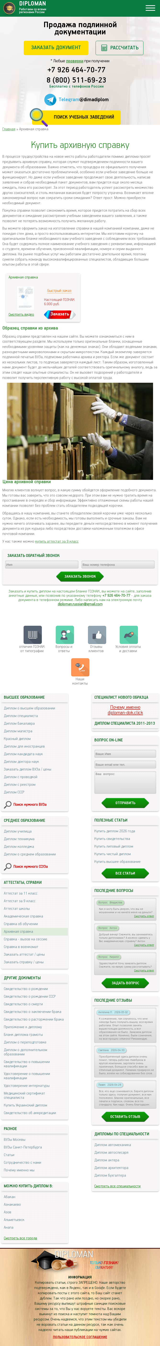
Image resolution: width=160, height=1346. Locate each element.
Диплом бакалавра (19, 723)
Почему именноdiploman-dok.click (125, 710)
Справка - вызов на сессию (25, 939)
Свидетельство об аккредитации (30, 1113)
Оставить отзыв (125, 1121)
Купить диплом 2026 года (114, 835)
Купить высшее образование (117, 866)
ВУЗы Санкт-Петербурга (23, 1147)
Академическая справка (23, 916)
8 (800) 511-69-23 (76, 81)
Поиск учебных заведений (84, 117)
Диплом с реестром (19, 784)
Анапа (8, 1227)
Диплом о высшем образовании (29, 708)
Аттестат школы (17, 908)
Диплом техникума (19, 839)
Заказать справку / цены (24, 962)
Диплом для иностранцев (24, 746)
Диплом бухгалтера (110, 1180)
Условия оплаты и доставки (128, 648)
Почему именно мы (19, 1170)
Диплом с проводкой (20, 777)
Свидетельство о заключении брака (32, 1012)
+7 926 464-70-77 (76, 70)
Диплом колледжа (19, 846)
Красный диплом (17, 739)
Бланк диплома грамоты (23, 1034)
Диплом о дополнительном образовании (25, 1052)
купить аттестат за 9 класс (57, 541)
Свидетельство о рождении (26, 989)
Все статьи (125, 877)
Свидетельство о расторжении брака (34, 1019)
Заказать (60, 314)
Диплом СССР (14, 792)
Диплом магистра (18, 731)
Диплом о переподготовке (25, 1042)
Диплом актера (106, 1164)
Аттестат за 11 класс (20, 893)
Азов (7, 1212)
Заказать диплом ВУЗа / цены (27, 769)
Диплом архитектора (111, 1172)
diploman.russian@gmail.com (80, 604)
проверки (74, 61)
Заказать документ (56, 48)
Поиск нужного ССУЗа (30, 866)
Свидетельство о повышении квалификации (27, 1064)
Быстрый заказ (59, 290)
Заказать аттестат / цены (24, 954)
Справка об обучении (21, 924)
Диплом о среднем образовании (30, 854)
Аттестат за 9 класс (19, 901)
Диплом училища (18, 831)
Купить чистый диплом (112, 858)
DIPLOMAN (73, 1254)
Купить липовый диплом (113, 850)
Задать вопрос (125, 987)
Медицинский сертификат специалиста (24, 1095)
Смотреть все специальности (117, 1190)
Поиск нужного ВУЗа (29, 804)
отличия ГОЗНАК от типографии (32, 648)
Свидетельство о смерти (23, 1004)
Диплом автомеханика (112, 1149)
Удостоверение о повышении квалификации (27, 1076)
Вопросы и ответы (64, 648)
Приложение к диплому (23, 1027)
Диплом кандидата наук (23, 754)
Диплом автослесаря (111, 1157)
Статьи (9, 1155)
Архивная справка (18, 931)
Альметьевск (14, 1220)
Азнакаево (12, 1204)
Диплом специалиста (21, 716)
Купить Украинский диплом (25, 1105)
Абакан (9, 1197)
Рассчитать (124, 48)
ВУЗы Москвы (14, 1139)
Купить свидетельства (112, 843)
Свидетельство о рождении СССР (30, 996)
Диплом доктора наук (21, 761)
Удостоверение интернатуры (27, 1086)
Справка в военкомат (21, 947)
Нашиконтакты (80, 681)
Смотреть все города (20, 1238)
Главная (8, 129)
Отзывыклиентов (96, 648)
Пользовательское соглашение (80, 1337)
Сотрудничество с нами (22, 1162)
